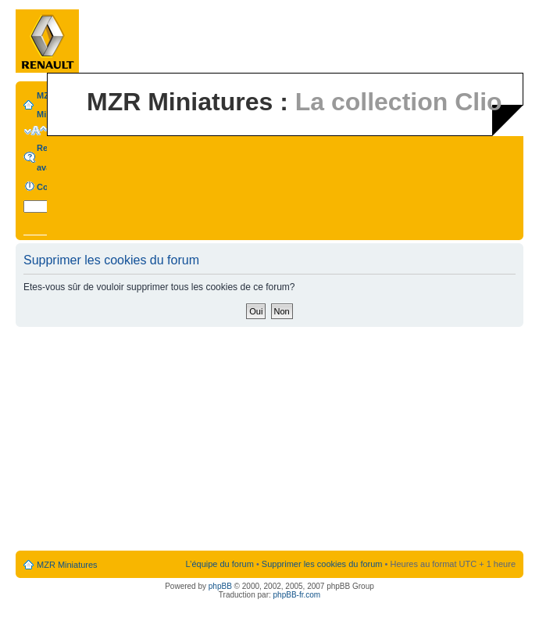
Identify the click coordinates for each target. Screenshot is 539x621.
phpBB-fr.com (297, 594)
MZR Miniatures (67, 564)
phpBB (220, 586)
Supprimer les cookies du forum (322, 564)
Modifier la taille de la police (35, 131)
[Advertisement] (270, 439)
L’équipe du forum (219, 564)
